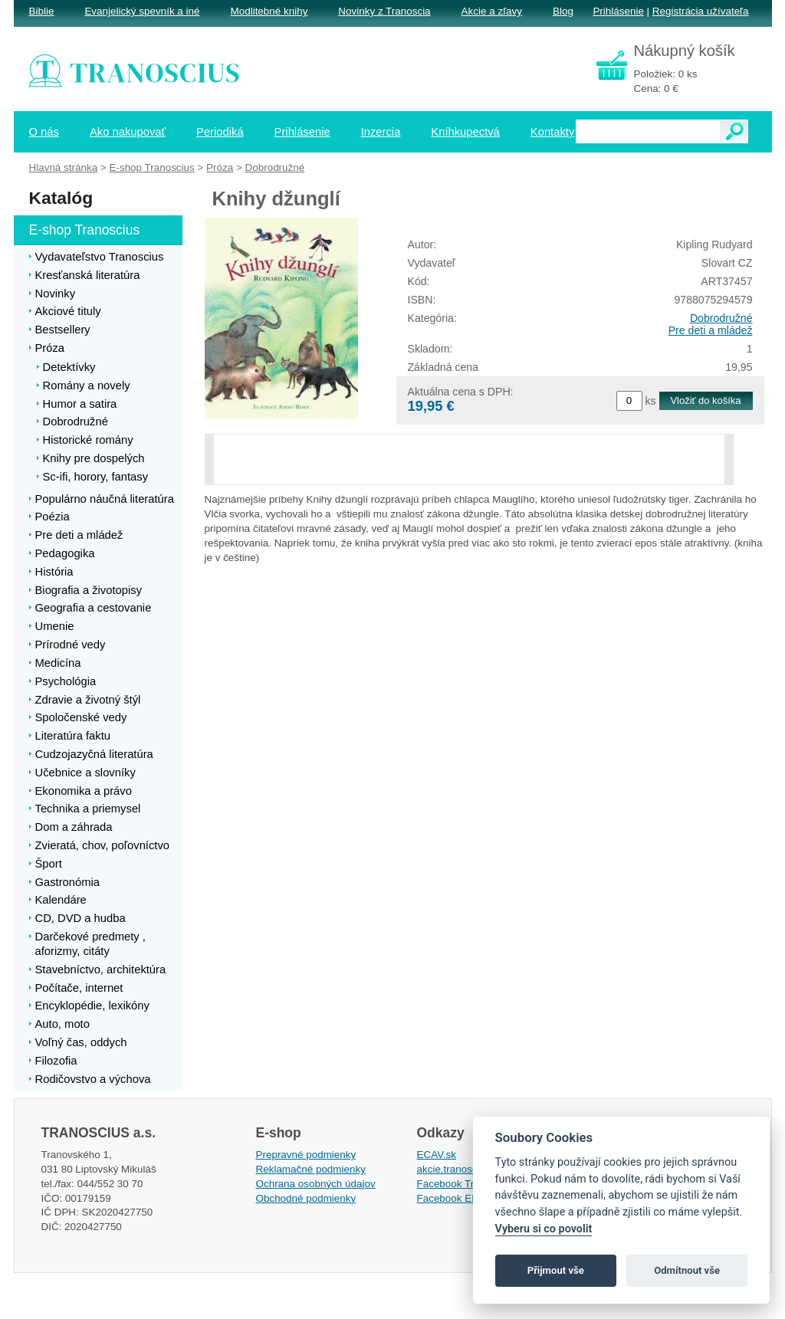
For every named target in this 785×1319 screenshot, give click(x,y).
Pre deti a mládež (710, 330)
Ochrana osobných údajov (316, 1183)
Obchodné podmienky (306, 1198)
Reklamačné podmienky (311, 1169)
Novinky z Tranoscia (384, 11)
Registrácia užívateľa (700, 11)
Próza (219, 167)
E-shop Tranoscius (151, 167)
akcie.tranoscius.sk (460, 1169)
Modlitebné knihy (269, 11)
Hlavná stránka (63, 167)
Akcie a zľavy (491, 11)
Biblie (41, 11)
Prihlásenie (618, 11)
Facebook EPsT (454, 1198)
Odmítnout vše (687, 1270)
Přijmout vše (555, 1270)
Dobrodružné (721, 318)
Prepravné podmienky (306, 1154)
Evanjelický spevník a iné (141, 11)
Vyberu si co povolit (544, 1228)
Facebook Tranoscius (466, 1183)
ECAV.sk (437, 1154)
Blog (563, 11)
